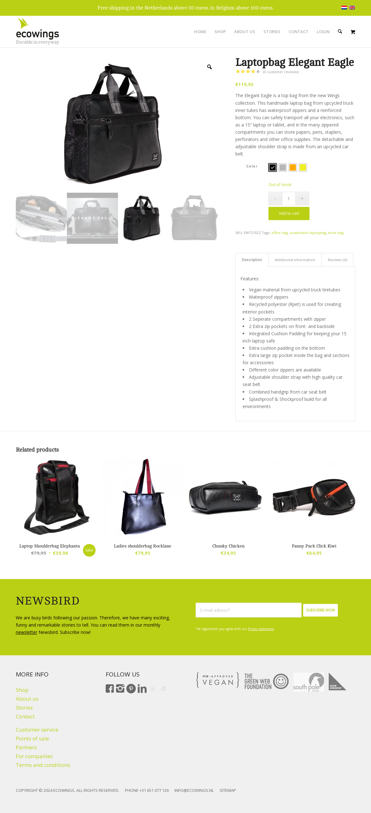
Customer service (37, 729)
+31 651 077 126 (154, 790)
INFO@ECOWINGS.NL (194, 790)
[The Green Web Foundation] (266, 681)
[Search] (340, 31)
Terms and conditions (43, 765)
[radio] (272, 167)
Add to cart (289, 213)
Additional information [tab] (295, 259)
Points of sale (32, 738)
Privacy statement (261, 629)
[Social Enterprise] (337, 681)
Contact (25, 716)
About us (27, 698)
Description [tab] (252, 259)
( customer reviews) (280, 71)
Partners (26, 747)
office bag (279, 232)
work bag (336, 232)
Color (252, 166)
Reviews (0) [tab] (337, 259)
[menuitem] (200, 31)
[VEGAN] (218, 680)
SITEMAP (228, 790)
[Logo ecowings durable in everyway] (37, 31)
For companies (34, 756)
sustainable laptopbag (308, 232)
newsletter (26, 632)
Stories (24, 707)
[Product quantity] (289, 198)
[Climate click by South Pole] (308, 682)
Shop (22, 689)
